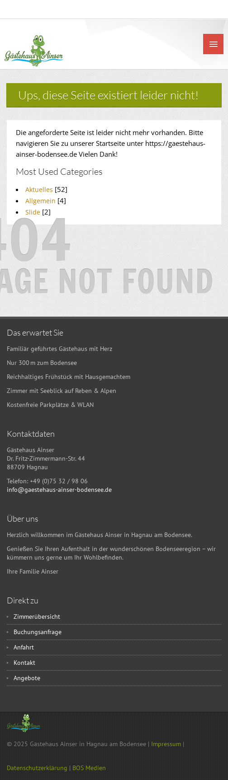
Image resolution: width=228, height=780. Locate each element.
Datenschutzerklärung (37, 768)
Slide (32, 212)
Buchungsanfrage (38, 632)
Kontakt (24, 663)
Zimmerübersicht (37, 616)
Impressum (166, 744)
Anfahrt (24, 647)
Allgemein (40, 200)
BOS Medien (89, 768)
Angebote (27, 678)
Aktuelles (39, 189)
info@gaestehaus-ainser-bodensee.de (59, 490)
